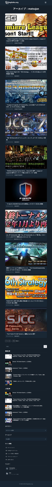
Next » (17, 341)
